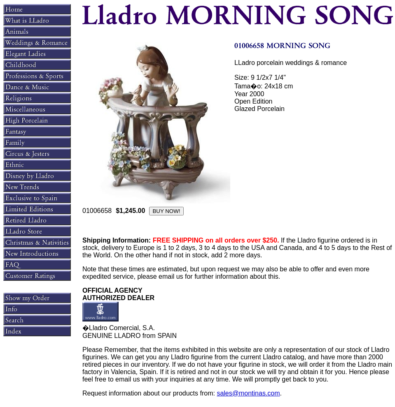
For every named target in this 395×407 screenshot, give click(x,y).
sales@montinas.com (248, 393)
